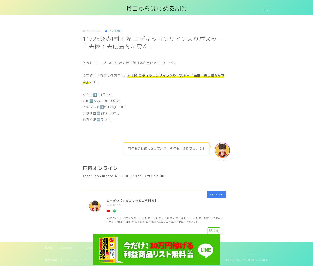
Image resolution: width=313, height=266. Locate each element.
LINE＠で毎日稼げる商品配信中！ (137, 63)
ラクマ (106, 119)
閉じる (214, 231)
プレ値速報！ (114, 31)
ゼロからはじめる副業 (156, 8)
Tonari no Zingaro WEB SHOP (107, 176)
